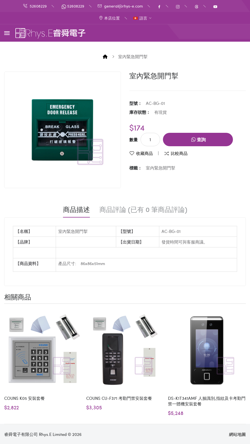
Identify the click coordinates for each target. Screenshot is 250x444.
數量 (133, 139)
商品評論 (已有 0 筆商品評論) (143, 209)
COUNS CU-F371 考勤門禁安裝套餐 (119, 398)
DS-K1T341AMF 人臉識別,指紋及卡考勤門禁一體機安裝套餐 (207, 401)
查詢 (198, 139)
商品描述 (76, 209)
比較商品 (179, 153)
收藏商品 (144, 153)
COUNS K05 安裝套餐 (24, 398)
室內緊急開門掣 (133, 56)
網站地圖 (237, 434)
